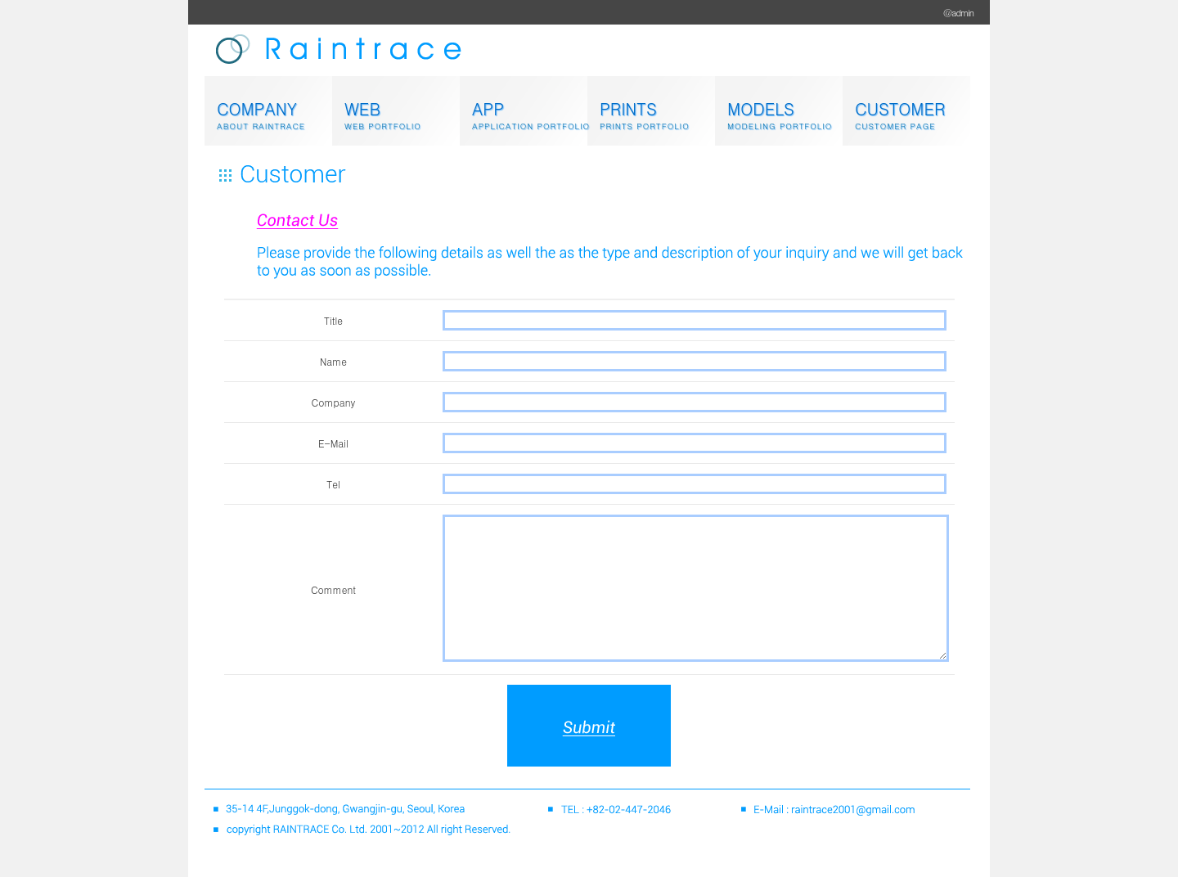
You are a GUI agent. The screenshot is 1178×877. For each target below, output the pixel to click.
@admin (958, 13)
